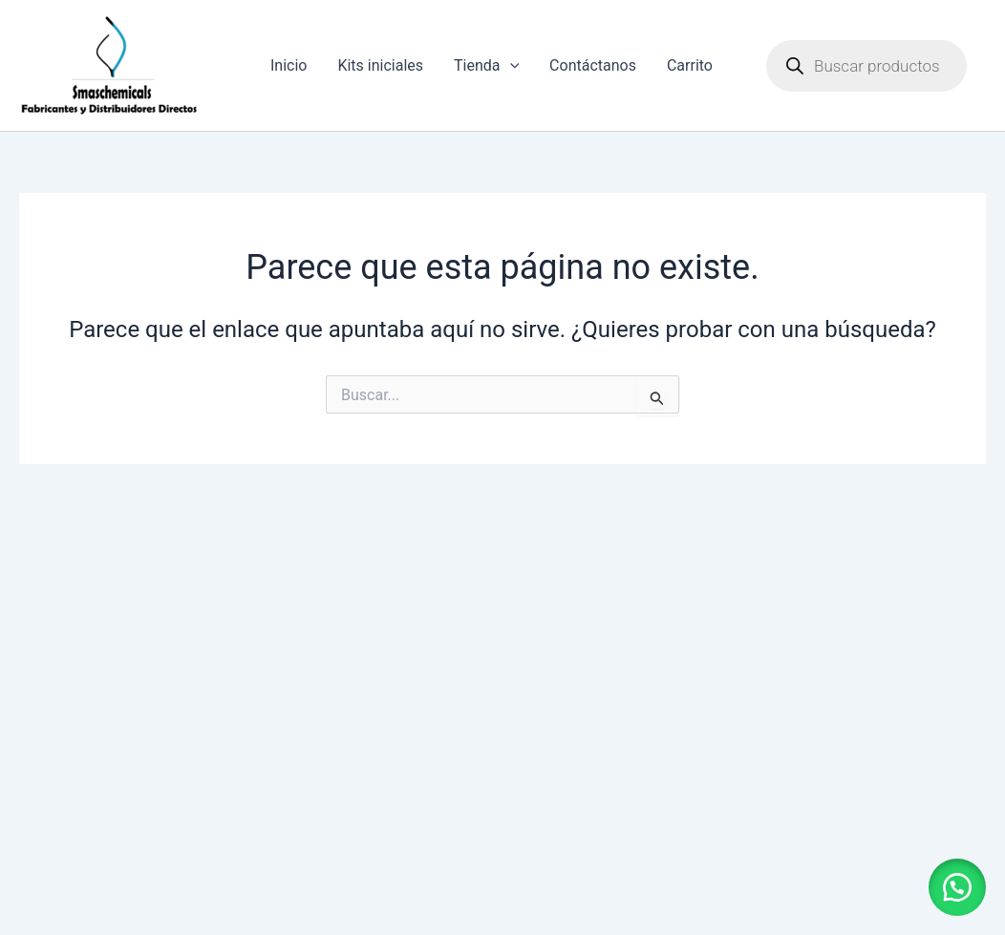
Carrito (690, 65)
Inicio (288, 65)
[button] (957, 887)
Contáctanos (592, 65)
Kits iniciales (380, 65)
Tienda (486, 66)
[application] (510, 66)
